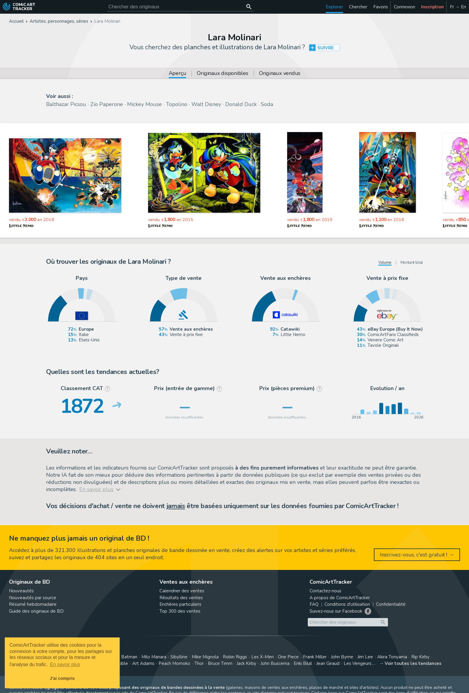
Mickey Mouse (144, 104)
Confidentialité (391, 604)
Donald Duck (241, 104)
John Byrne (342, 657)
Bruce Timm (220, 663)
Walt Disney (206, 104)
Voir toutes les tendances (413, 663)
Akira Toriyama (392, 657)
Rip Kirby (420, 657)
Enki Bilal (303, 663)
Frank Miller (315, 657)
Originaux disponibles (222, 73)
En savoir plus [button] (65, 664)
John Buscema (275, 663)
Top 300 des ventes (179, 611)
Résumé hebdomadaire (33, 604)
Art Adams (143, 663)
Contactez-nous (325, 591)
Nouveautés (21, 591)
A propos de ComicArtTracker (340, 598)
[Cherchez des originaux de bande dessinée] (180, 6)
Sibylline (179, 657)
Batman (129, 657)
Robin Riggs (235, 657)
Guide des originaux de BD (36, 611)
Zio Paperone (106, 104)
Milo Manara (153, 657)
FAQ (314, 604)
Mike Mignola (205, 657)
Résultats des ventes (181, 598)
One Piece (288, 657)
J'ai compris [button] (62, 678)
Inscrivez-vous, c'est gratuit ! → (417, 554)
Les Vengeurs (357, 663)
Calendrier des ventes (181, 591)
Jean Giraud (327, 663)
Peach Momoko (174, 663)
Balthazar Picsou (66, 104)
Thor (199, 663)
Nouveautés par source (32, 598)
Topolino (176, 104)
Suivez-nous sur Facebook (336, 611)
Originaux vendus (279, 73)
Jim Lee (365, 657)
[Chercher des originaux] (249, 6)
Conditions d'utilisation (347, 604)
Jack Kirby (246, 663)
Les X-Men (262, 657)
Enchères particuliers (180, 604)
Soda (267, 104)
